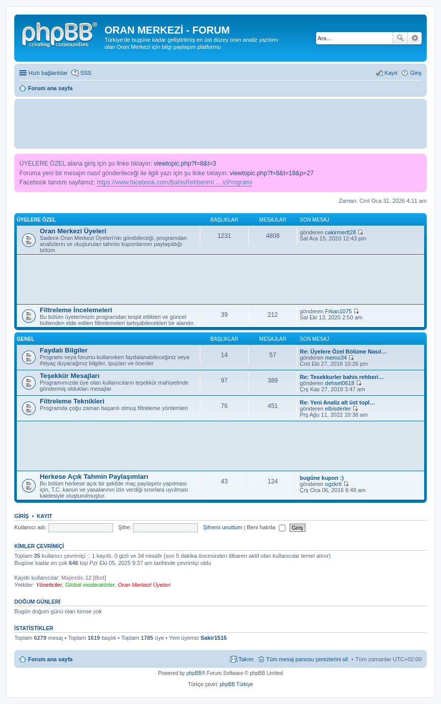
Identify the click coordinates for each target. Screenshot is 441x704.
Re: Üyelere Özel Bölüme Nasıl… (343, 351)
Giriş (21, 516)
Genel (25, 339)
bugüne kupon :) (322, 478)
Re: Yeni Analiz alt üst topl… (337, 402)
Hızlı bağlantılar (48, 73)
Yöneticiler (49, 585)
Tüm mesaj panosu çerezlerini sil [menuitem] (307, 659)
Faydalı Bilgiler (64, 350)
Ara (400, 38)
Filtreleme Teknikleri (72, 401)
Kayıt (45, 516)
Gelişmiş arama (415, 38)
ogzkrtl (333, 484)
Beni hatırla (266, 527)
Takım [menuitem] (246, 659)
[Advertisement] (220, 123)
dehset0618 (340, 383)
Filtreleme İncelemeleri (76, 310)
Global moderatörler (90, 585)
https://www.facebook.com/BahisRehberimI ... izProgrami (174, 182)
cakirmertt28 (340, 232)
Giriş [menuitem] (416, 73)
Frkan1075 (338, 311)
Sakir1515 (213, 638)
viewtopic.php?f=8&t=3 (185, 163)
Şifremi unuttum (222, 527)
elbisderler (338, 408)
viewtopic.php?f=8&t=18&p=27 (272, 173)
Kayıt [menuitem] (390, 73)
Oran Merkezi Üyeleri (73, 231)
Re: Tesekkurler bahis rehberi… (342, 377)
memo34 (336, 358)
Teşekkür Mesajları (69, 376)
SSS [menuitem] (85, 73)
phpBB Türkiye (236, 684)
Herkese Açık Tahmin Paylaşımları (94, 476)
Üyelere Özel (36, 220)
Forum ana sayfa (50, 659)
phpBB (194, 673)
